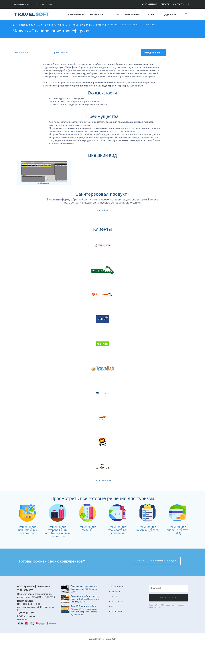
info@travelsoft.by (21, 4)
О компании (149, 4)
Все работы (102, 210)
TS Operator (75, 14)
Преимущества (60, 52)
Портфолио (133, 14)
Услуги (114, 14)
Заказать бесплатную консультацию (156, 561)
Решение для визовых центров (147, 528)
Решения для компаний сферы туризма (43, 25)
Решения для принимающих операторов (27, 530)
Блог (151, 14)
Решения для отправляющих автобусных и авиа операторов (57, 531)
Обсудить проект (153, 52)
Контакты (179, 4)
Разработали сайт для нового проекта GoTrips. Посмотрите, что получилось (85, 599)
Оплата (165, 4)
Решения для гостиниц (87, 528)
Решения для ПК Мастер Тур (90, 25)
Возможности (21, 52)
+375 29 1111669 (44, 4)
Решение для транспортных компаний (117, 530)
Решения (96, 14)
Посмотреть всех (102, 480)
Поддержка (169, 14)
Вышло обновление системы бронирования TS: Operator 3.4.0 (84, 589)
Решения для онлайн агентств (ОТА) (177, 530)
